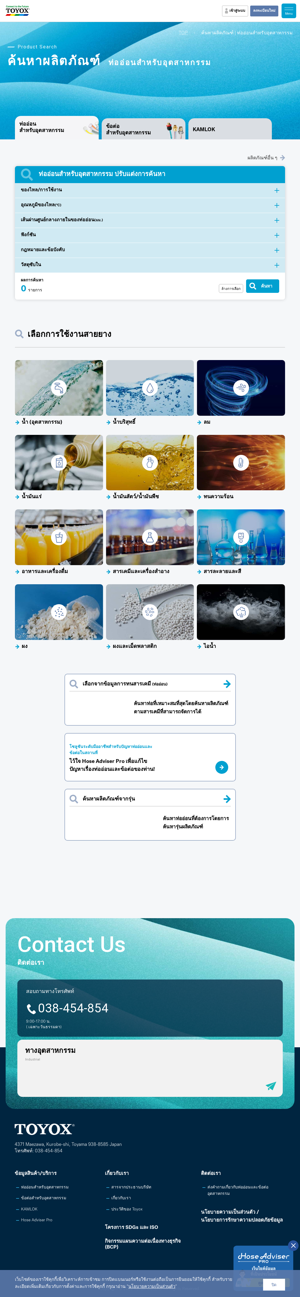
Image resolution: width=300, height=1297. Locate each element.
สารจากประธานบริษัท (131, 1187)
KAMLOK (204, 130)
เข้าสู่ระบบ (237, 11)
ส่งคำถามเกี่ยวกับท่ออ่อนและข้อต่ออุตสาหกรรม (237, 1190)
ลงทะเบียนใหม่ (264, 11)
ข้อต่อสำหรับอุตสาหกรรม (128, 130)
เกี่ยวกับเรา (117, 1173)
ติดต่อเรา (211, 1173)
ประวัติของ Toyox (126, 1209)
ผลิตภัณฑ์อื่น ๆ (266, 158)
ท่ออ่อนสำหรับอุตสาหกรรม (45, 1187)
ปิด (274, 1285)
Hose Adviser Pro (36, 1220)
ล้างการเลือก (231, 289)
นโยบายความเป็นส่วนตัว (151, 1287)
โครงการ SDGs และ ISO (131, 1227)
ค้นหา (266, 285)
